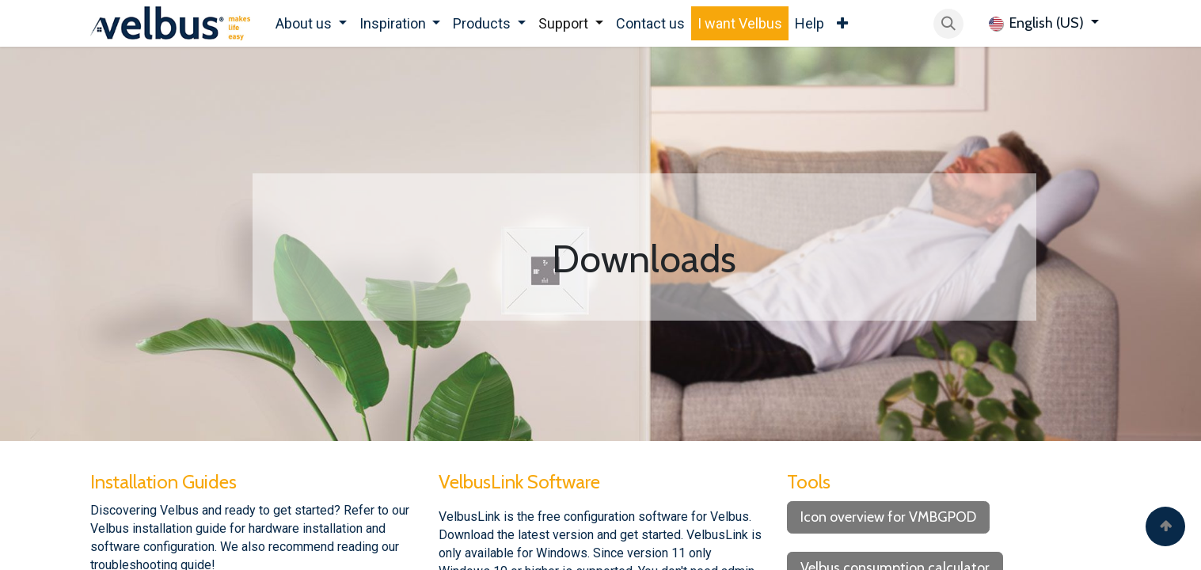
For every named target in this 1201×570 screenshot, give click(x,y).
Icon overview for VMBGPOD (888, 517)
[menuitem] (311, 23)
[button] (948, 24)
